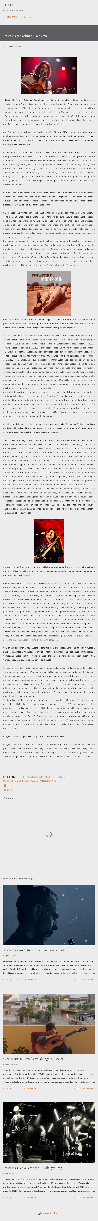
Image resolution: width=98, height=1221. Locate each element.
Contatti (26, 17)
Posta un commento (27, 979)
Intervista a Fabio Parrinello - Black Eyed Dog (32, 1167)
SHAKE (8, 5)
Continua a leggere (84, 979)
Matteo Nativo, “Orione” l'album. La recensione (34, 950)
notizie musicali (48, 781)
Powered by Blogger (49, 1213)
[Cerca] (86, 5)
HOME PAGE (9, 17)
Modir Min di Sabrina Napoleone (20, 781)
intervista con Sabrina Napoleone (34, 777)
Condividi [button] (8, 790)
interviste (60, 777)
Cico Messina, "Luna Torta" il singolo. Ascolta (33, 1058)
